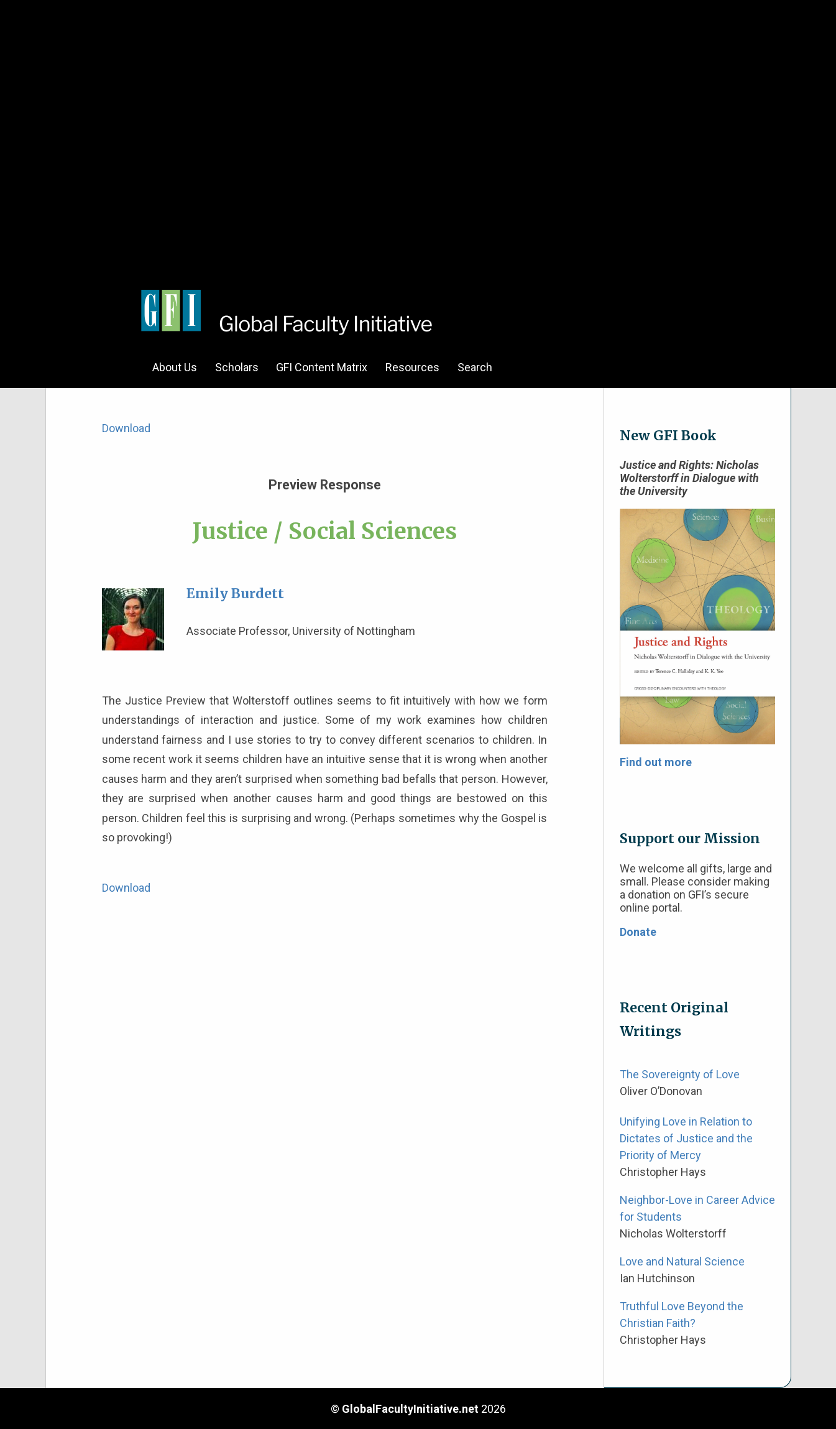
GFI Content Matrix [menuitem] (321, 367)
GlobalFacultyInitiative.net (410, 1408)
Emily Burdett (235, 593)
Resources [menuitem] (412, 367)
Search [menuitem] (474, 367)
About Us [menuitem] (174, 367)
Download (126, 428)
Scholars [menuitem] (237, 367)
